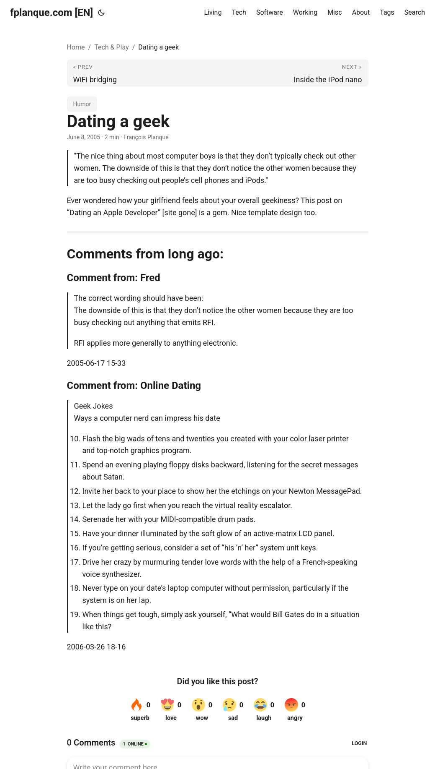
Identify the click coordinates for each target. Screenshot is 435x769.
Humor (82, 104)
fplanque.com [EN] (51, 12)
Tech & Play (111, 47)
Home (76, 47)
